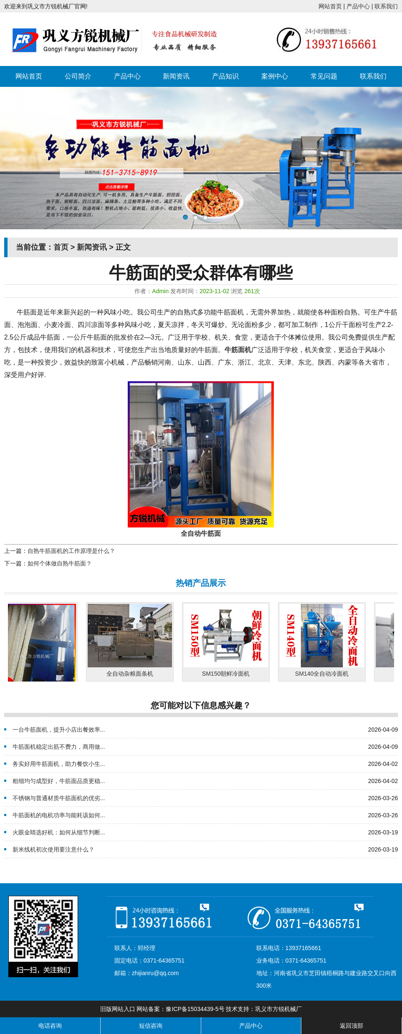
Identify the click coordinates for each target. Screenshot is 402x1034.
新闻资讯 (176, 76)
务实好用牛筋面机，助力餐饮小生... (59, 763)
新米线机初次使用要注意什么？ (53, 849)
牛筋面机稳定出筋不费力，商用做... (59, 746)
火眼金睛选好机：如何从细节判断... (59, 832)
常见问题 (324, 76)
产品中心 (358, 6)
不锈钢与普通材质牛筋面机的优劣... (59, 798)
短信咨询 (150, 1025)
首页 (60, 247)
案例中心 (274, 76)
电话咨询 (50, 1025)
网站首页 (330, 6)
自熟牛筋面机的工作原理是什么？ (71, 550)
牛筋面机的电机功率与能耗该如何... (59, 815)
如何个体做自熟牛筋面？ (60, 563)
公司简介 (78, 76)
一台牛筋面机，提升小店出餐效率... (59, 729)
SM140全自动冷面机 (324, 673)
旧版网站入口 (117, 1009)
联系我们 (386, 6)
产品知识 (225, 76)
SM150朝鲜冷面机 (228, 673)
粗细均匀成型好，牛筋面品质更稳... (59, 781)
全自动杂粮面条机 (132, 673)
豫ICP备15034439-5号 (195, 1009)
